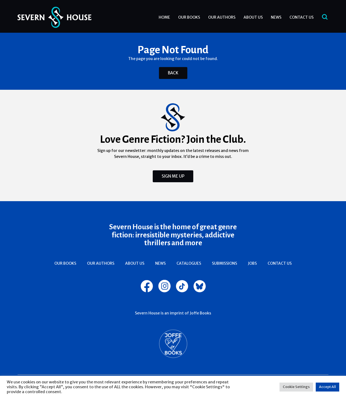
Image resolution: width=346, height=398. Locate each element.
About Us (253, 17)
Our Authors (221, 17)
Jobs (252, 263)
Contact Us (302, 17)
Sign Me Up (173, 176)
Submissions (224, 263)
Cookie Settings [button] (296, 386)
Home (164, 17)
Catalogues (189, 263)
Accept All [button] (327, 386)
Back (173, 72)
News (276, 17)
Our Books (189, 17)
